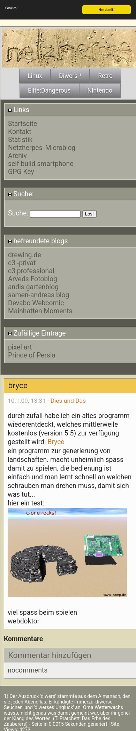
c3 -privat (22, 263)
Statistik (20, 139)
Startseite (22, 123)
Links (18, 109)
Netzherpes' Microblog (41, 147)
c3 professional (31, 271)
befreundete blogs (38, 241)
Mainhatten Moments (40, 311)
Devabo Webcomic (36, 303)
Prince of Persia (31, 355)
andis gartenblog (33, 287)
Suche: (21, 194)
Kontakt (19, 131)
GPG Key (21, 171)
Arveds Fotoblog (32, 279)
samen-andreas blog (38, 295)
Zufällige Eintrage (37, 333)
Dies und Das (68, 400)
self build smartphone (41, 163)
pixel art (20, 347)
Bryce (55, 442)
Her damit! (106, 9)
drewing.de (24, 255)
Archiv (17, 155)
